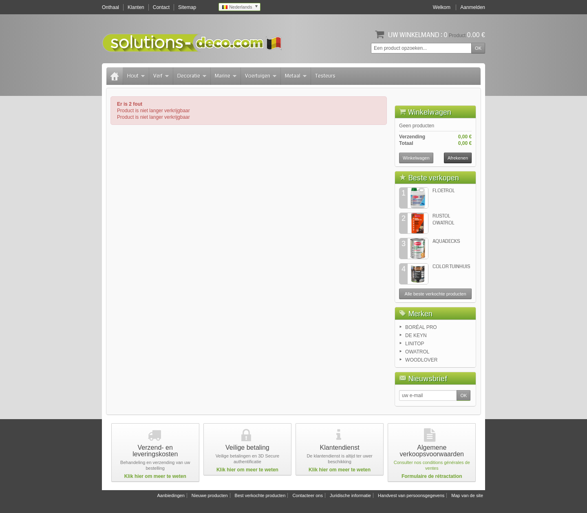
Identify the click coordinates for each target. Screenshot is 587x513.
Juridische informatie (350, 495)
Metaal (296, 76)
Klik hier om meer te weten (155, 476)
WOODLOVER (421, 360)
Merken (420, 314)
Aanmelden (472, 7)
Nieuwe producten (210, 495)
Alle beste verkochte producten (435, 293)
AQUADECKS (446, 241)
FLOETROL (444, 190)
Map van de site (467, 495)
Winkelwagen (429, 112)
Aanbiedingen (170, 495)
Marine (225, 76)
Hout (136, 76)
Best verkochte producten (260, 495)
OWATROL (417, 352)
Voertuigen (260, 76)
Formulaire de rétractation (432, 476)
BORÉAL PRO (421, 327)
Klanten (136, 7)
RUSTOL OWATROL (444, 220)
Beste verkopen (433, 178)
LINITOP (414, 343)
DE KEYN (416, 335)
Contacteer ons (307, 495)
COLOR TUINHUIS (451, 266)
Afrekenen (458, 157)
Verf (161, 76)
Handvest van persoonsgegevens (411, 495)
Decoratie (191, 76)
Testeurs (325, 76)
